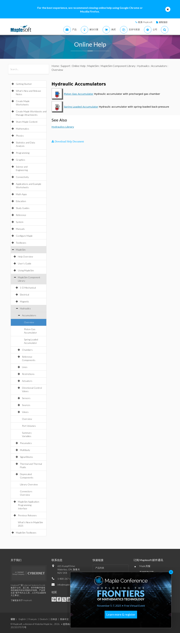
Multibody (25, 450)
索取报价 (163, 22)
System (19, 221)
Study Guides (22, 208)
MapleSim (21, 249)
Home (55, 65)
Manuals (20, 228)
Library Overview (29, 484)
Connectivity (22, 177)
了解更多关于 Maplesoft (21, 600)
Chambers (27, 349)
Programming (22, 152)
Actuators (27, 380)
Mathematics (22, 128)
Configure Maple (24, 235)
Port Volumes (29, 425)
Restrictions (28, 374)
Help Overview (25, 256)
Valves (25, 412)
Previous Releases (27, 515)
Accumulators (29, 315)
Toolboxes (21, 242)
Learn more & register (120, 614)
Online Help (79, 65)
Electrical (24, 294)
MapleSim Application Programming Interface (28, 505)
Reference (21, 215)
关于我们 (16, 560)
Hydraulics (25, 308)
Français (33, 619)
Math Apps (21, 194)
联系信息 (57, 560)
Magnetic (24, 301)
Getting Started (23, 83)
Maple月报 (144, 566)
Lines (24, 367)
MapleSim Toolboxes (26, 532)
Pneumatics (26, 443)
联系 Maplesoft (145, 22)
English (22, 619)
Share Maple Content (27, 121)
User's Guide (24, 263)
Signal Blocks (26, 456)
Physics (20, 135)
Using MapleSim (26, 270)
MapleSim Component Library (118, 65)
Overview (29, 322)
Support (65, 65)
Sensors (26, 398)
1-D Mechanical (28, 287)
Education (21, 201)
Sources (26, 405)
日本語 (54, 619)
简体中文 (64, 619)
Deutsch (44, 619)
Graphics (20, 159)
